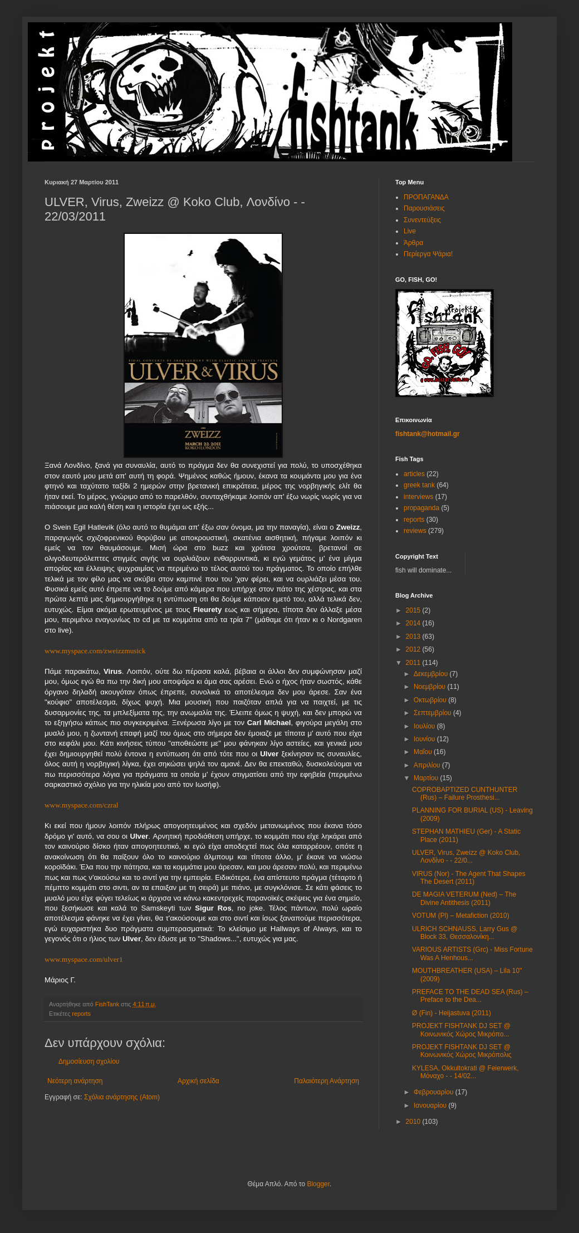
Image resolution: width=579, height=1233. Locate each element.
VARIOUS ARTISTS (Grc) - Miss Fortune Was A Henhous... (472, 953)
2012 (414, 649)
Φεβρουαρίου (434, 1092)
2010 (414, 1122)
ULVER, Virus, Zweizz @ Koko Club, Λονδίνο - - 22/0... (466, 856)
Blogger (318, 1184)
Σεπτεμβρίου (433, 713)
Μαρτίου (427, 778)
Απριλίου (428, 765)
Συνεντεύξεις (422, 220)
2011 (414, 663)
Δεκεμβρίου (432, 674)
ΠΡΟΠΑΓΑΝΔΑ (426, 197)
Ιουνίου (425, 739)
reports (81, 1013)
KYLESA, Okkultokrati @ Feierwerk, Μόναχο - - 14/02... (465, 1072)
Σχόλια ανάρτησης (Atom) (122, 1097)
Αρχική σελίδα (198, 1081)
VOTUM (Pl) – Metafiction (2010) (460, 915)
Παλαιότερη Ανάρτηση (326, 1081)
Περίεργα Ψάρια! (428, 254)
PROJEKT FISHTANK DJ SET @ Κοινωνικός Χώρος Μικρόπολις (462, 1051)
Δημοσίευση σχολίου (88, 1061)
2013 (414, 636)
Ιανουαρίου (431, 1105)
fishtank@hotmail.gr (427, 434)
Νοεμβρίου (431, 687)
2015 (414, 610)
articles (414, 474)
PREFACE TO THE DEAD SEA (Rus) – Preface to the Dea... (470, 996)
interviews (418, 497)
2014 (414, 623)
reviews (415, 531)
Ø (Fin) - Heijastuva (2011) (451, 1013)
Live (410, 231)
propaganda (421, 508)
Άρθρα (413, 243)
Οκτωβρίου (431, 700)
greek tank (419, 485)
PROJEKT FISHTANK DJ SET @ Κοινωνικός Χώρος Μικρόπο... (461, 1030)
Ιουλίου (425, 726)
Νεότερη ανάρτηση (74, 1081)
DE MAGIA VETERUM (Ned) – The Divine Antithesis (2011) (464, 898)
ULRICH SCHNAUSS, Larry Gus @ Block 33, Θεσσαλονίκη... (465, 933)
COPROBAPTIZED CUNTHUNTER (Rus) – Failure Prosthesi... (464, 793)
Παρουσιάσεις (424, 208)
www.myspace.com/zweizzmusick (95, 651)
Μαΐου (424, 752)
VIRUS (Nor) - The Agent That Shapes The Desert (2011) (469, 877)
